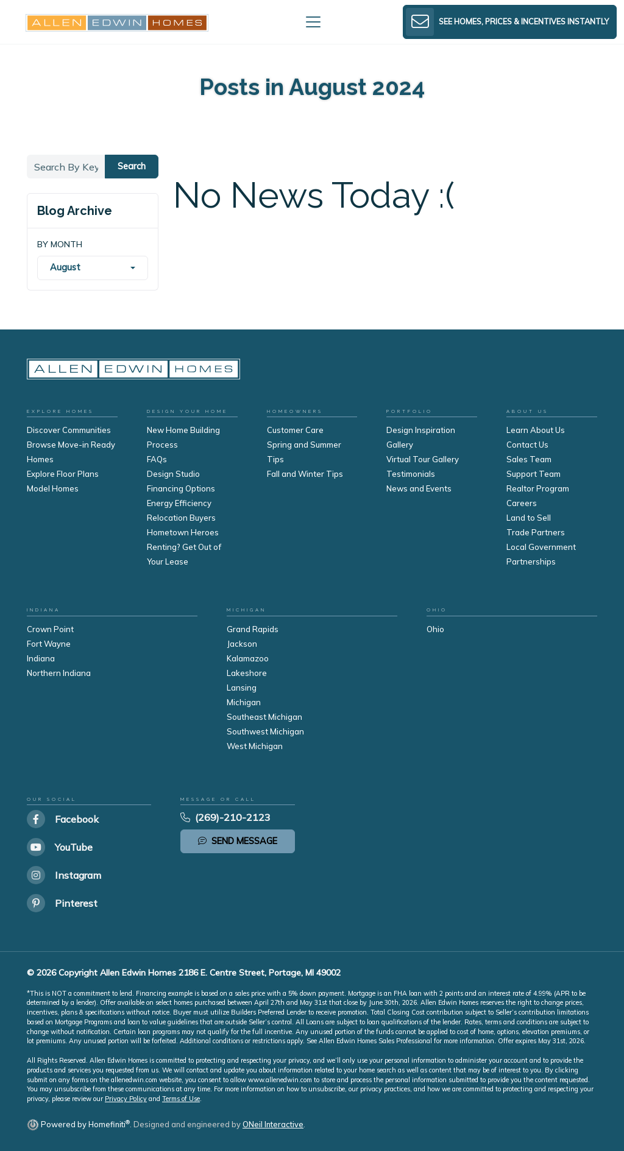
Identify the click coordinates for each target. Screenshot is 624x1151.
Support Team (533, 474)
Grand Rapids (252, 629)
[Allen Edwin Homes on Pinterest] (64, 903)
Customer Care (295, 430)
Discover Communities (69, 430)
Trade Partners (535, 532)
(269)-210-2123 (225, 817)
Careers (521, 503)
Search (132, 166)
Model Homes (53, 488)
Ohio (435, 629)
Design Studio (173, 474)
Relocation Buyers (181, 518)
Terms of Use (181, 1098)
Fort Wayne (49, 644)
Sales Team (528, 459)
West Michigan (255, 746)
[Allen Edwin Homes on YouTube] (64, 847)
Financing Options (181, 488)
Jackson (242, 644)
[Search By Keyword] (66, 167)
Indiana (41, 658)
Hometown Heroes (183, 532)
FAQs (157, 459)
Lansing (242, 687)
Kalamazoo (248, 658)
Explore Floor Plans (63, 474)
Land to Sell (528, 518)
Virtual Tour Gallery (422, 459)
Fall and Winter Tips (305, 474)
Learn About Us (535, 430)
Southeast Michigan (264, 717)
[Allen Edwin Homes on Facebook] (64, 819)
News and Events (419, 488)
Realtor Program (537, 488)
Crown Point (50, 629)
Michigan (244, 702)
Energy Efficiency (179, 503)
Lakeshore (247, 673)
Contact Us (527, 444)
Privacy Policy (126, 1098)
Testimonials (410, 474)
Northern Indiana (59, 673)
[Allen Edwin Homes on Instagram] (64, 875)
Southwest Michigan (265, 731)
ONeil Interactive (273, 1124)
